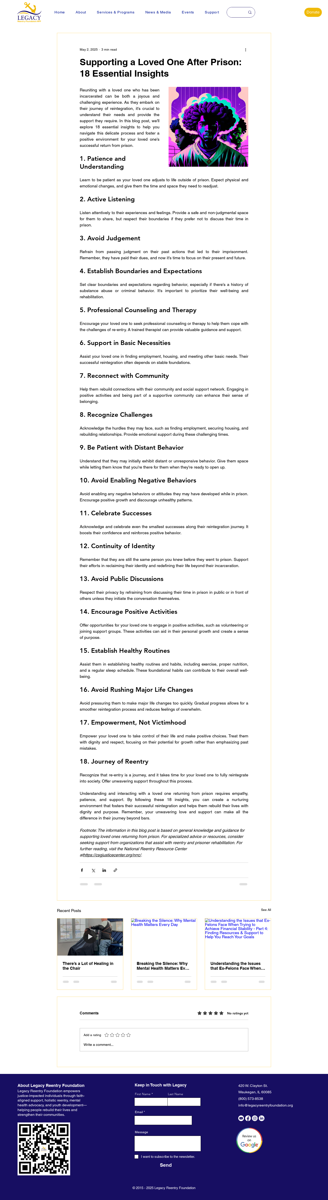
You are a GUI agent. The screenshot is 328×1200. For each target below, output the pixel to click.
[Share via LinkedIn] (104, 870)
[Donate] (313, 12)
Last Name (175, 1094)
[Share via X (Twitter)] (93, 870)
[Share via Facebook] (82, 870)
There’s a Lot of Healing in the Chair (88, 966)
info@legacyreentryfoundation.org (265, 1105)
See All (266, 910)
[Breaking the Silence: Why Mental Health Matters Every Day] (164, 936)
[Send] (166, 1165)
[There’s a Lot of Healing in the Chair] (90, 936)
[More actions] (245, 49)
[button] (81, 12)
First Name (143, 1094)
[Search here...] (234, 12)
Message (141, 1132)
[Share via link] (115, 870)
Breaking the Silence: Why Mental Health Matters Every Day (164, 966)
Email (139, 1112)
